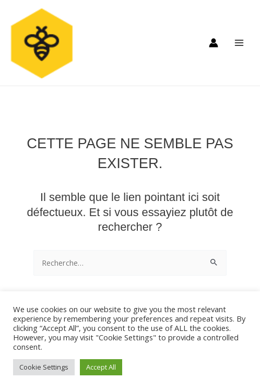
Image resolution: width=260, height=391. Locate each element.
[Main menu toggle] (239, 42)
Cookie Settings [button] (43, 367)
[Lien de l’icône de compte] (213, 43)
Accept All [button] (101, 367)
